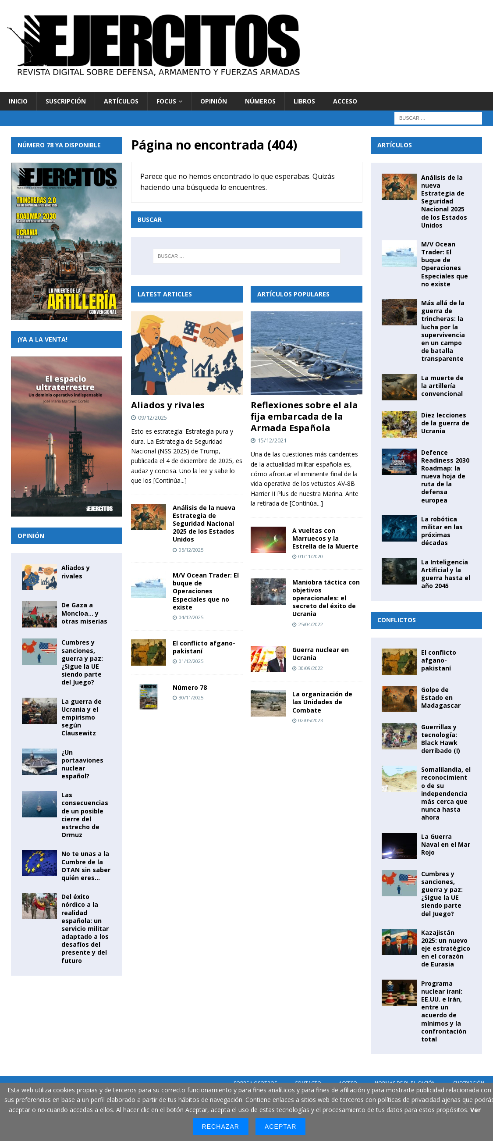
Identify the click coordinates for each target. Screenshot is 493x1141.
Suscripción (66, 101)
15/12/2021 (272, 440)
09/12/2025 (152, 417)
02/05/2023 (310, 720)
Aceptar (280, 1126)
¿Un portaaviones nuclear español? (82, 764)
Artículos (121, 101)
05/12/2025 (191, 549)
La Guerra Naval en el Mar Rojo (445, 844)
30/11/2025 (191, 697)
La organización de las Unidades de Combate (322, 702)
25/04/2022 (310, 624)
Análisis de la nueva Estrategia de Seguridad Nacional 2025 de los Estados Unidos (204, 523)
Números (260, 101)
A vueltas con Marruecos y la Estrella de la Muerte (325, 538)
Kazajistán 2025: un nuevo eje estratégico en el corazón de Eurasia (445, 948)
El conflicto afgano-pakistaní (204, 647)
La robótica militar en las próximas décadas (442, 531)
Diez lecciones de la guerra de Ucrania (445, 423)
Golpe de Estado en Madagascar (441, 697)
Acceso (345, 101)
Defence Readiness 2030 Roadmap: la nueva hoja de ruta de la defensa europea (445, 476)
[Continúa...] (170, 480)
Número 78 (190, 687)
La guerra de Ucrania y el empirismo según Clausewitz (81, 717)
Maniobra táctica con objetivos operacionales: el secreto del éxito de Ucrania (326, 598)
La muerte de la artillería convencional (442, 386)
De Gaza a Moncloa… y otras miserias (84, 613)
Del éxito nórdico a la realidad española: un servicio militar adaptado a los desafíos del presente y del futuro (85, 928)
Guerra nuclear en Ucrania (320, 653)
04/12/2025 (191, 617)
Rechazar (220, 1126)
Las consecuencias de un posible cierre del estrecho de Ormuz (84, 815)
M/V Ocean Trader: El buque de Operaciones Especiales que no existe (206, 591)
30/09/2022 (310, 668)
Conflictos (396, 620)
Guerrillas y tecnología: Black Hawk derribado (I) (440, 739)
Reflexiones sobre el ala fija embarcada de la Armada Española (304, 416)
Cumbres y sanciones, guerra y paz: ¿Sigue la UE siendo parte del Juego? (82, 662)
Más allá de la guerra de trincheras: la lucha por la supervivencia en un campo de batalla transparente (443, 331)
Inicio (18, 101)
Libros (304, 101)
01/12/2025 (191, 661)
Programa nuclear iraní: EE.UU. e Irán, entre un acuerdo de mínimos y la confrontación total (443, 1011)
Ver (475, 1109)
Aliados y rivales (168, 405)
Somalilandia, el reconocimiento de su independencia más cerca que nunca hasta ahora (446, 793)
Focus (166, 101)
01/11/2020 (310, 556)
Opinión (213, 101)
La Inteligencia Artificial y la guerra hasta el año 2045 (445, 574)
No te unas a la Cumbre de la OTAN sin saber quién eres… (85, 865)
